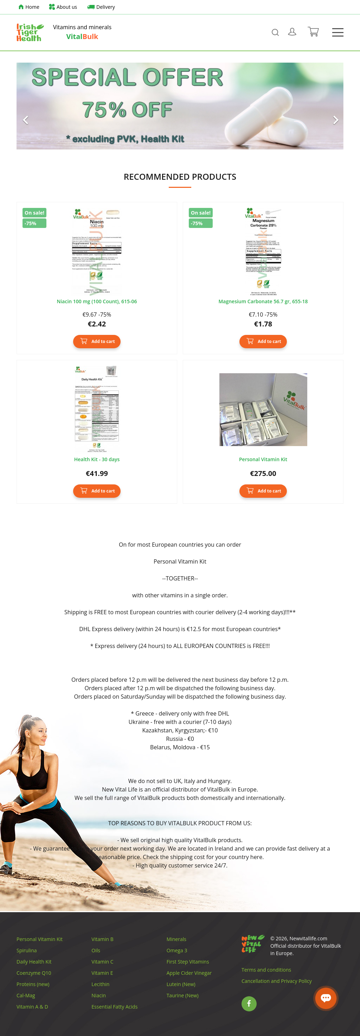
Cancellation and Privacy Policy (277, 981)
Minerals (176, 939)
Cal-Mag (26, 995)
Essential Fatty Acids (114, 1006)
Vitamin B (102, 939)
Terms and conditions (266, 969)
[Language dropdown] (329, 7)
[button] (41, 106)
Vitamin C (102, 961)
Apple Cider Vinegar (189, 973)
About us (62, 7)
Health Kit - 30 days (97, 460)
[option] (180, 106)
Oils (95, 950)
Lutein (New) (181, 984)
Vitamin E (102, 973)
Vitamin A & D (32, 1006)
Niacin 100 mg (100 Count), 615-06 (97, 302)
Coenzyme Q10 (34, 973)
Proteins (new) (33, 984)
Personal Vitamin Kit (263, 460)
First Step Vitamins (188, 961)
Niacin (98, 995)
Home (28, 7)
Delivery (100, 7)
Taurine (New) (183, 995)
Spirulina (27, 950)
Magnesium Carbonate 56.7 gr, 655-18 (263, 302)
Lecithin (100, 984)
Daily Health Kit (34, 961)
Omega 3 (177, 950)
